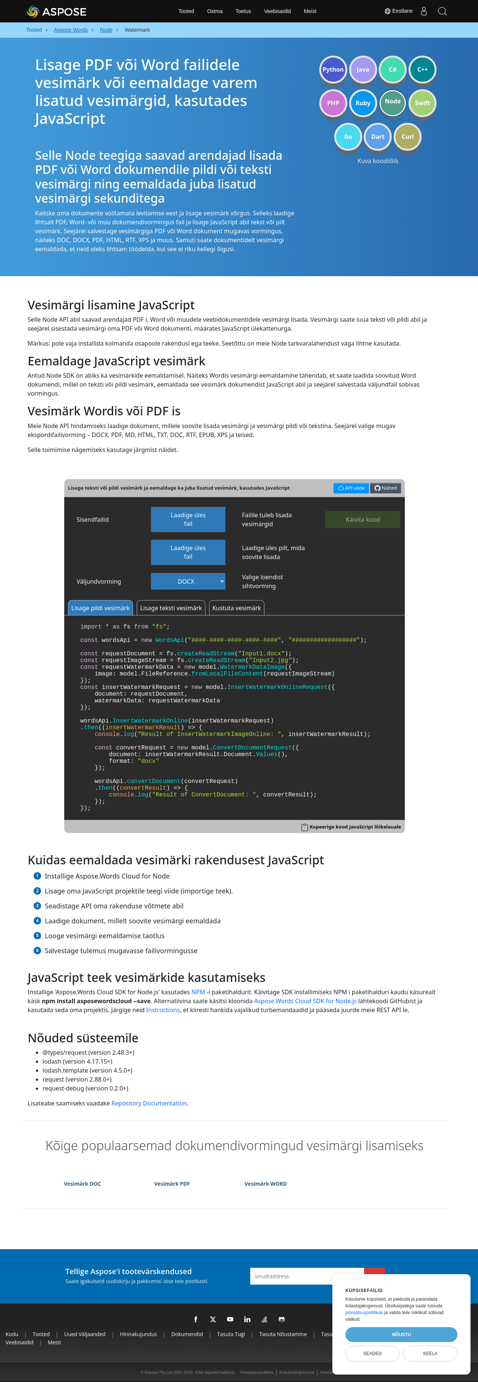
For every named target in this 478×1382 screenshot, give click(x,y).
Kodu (12, 1334)
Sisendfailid (93, 519)
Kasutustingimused (296, 1372)
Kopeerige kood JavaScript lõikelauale (355, 826)
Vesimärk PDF (172, 1183)
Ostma (215, 11)
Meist (310, 11)
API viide (350, 487)
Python (333, 69)
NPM (198, 992)
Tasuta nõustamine (283, 1334)
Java (363, 69)
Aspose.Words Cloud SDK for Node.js (305, 1001)
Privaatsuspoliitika (256, 1372)
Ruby (363, 103)
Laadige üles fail (188, 519)
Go (348, 136)
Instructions (163, 1010)
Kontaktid (329, 1372)
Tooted (186, 11)
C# (393, 69)
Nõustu (401, 1334)
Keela (430, 1353)
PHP (333, 103)
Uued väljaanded (85, 1334)
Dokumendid (187, 1334)
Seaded (372, 1353)
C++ (422, 69)
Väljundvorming (99, 581)
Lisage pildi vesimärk (100, 608)
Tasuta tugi (231, 1334)
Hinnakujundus (138, 1334)
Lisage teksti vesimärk (171, 608)
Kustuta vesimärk (236, 608)
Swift (422, 103)
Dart (377, 136)
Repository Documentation (149, 1103)
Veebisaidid (277, 11)
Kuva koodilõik (377, 161)
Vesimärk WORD (266, 1183)
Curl (407, 136)
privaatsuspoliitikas (364, 1312)
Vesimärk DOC (82, 1183)
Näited (386, 488)
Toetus (243, 11)
